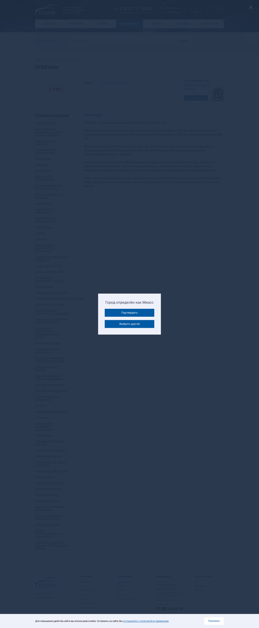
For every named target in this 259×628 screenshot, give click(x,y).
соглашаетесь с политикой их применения (146, 621)
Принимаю (214, 621)
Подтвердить (129, 312)
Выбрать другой (129, 323)
